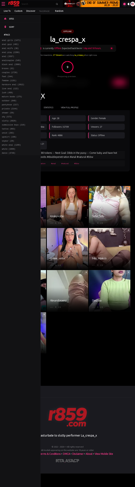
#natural (65, 163)
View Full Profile (69, 107)
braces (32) (8, 72)
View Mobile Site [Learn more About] (104, 453)
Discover (30, 11)
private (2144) (10, 117)
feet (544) (7, 81)
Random (59, 11)
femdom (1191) (9, 85)
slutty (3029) (9, 130)
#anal (53, 163)
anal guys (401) (10, 45)
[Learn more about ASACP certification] (72, 461)
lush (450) (7, 99)
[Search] (38, 4)
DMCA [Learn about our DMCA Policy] (66, 453)
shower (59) (8, 121)
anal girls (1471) (11, 40)
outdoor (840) (9, 108)
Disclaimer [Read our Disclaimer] (78, 453)
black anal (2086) (11, 67)
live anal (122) (10, 94)
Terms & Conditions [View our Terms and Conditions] (50, 453)
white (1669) (8, 162)
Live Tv (7, 11)
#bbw (76, 163)
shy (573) (7, 126)
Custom (18, 11)
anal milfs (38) (10, 49)
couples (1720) (10, 76)
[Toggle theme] (128, 4)
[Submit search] (57, 4)
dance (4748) (8, 166)
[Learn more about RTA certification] (60, 461)
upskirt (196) (9, 148)
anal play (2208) (11, 54)
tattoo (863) (8, 139)
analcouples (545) (11, 63)
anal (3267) (8, 58)
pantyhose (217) (10, 112)
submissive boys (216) (13, 135)
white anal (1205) (11, 157)
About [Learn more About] (89, 453)
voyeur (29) (8, 153)
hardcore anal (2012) (13, 90)
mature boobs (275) (12, 103)
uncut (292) (8, 144)
